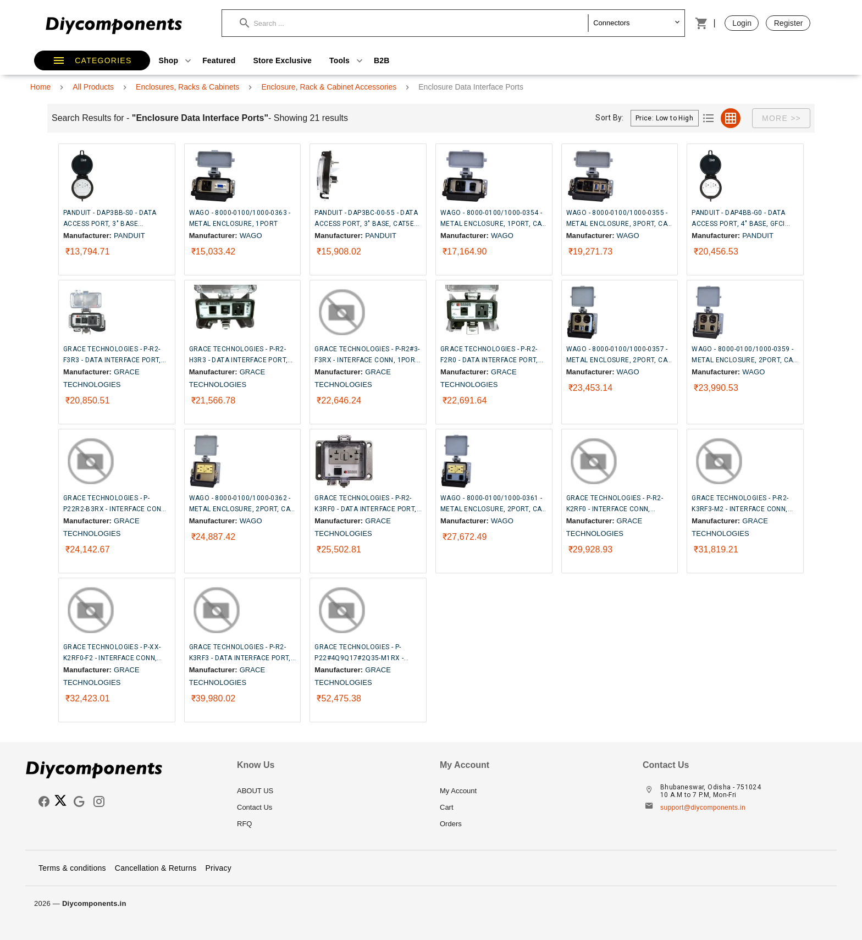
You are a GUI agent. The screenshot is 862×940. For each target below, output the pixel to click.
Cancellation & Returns (156, 868)
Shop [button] (176, 60)
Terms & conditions (72, 868)
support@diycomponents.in (702, 807)
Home (40, 86)
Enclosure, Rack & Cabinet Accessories (328, 86)
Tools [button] (347, 60)
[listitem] (329, 791)
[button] (413, 23)
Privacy (218, 868)
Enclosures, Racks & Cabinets (187, 86)
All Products (93, 86)
